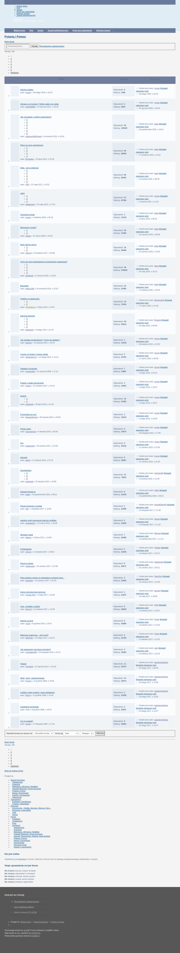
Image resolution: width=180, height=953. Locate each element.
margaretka (30, 371)
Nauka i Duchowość (20, 793)
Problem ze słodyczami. (30, 299)
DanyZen (29, 581)
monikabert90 (31, 652)
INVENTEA (35, 933)
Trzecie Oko (30, 595)
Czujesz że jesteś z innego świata (34, 354)
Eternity (28, 343)
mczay (28, 92)
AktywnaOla (159, 300)
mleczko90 (158, 473)
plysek (28, 724)
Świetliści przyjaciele (28, 369)
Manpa (28, 537)
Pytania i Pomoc (15, 36)
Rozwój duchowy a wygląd (31, 506)
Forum (13, 817)
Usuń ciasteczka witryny (24, 907)
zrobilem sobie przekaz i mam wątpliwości (37, 692)
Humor (15, 815)
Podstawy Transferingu (21, 802)
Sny (21, 443)
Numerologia (19, 843)
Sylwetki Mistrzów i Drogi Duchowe (26, 789)
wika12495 (29, 289)
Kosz (14, 823)
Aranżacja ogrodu (27, 215)
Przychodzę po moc (28, 414)
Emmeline (29, 159)
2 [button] (11, 59)
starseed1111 (31, 357)
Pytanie (23, 664)
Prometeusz (30, 307)
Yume (27, 624)
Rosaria (157, 320)
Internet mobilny (26, 90)
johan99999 (30, 107)
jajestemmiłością (161, 662)
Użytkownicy (17, 821)
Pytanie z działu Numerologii (32, 383)
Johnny (28, 552)
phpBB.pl (36, 936)
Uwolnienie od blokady (29, 707)
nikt (26, 509)
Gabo (27, 494)
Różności (14, 806)
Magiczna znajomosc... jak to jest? (34, 635)
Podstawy (16, 819)
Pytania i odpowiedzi (20, 804)
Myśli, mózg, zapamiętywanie (32, 678)
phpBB (26, 930)
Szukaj (34, 46)
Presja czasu (25, 429)
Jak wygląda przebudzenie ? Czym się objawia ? (40, 340)
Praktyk (157, 548)
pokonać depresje (27, 316)
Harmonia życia (20, 845)
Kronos (28, 681)
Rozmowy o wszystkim (21, 810)
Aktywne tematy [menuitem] (22, 13)
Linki (14, 812)
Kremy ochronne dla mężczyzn (33, 592)
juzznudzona (30, 432)
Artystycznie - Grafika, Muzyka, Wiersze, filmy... (31, 808)
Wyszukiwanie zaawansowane (51, 46)
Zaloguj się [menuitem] (18, 19)
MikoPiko (29, 638)
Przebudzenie (25, 549)
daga (156, 124)
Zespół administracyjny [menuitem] (25, 15)
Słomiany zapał (26, 535)
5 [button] (11, 67)
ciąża (22, 193)
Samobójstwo (25, 470)
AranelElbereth (160, 505)
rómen (28, 386)
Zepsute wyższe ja (28, 492)
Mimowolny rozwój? (28, 228)
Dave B (28, 253)
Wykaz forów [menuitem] (20, 6)
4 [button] (11, 64)
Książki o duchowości (21, 795)
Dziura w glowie (26, 563)
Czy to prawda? (26, 721)
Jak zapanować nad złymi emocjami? (35, 649)
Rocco (28, 695)
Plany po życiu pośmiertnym (31, 145)
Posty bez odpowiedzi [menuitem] (24, 12)
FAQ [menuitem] (17, 8)
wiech (27, 460)
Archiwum (16, 825)
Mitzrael (157, 533)
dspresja (23, 457)
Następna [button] (15, 73)
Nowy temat (9, 42)
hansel (157, 519)
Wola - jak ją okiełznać (29, 168)
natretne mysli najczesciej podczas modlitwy (38, 520)
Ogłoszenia (16, 797)
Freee (156, 619)
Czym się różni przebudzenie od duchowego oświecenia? (43, 262)
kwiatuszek (30, 204)
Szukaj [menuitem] (18, 10)
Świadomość (17, 782)
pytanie (23, 396)
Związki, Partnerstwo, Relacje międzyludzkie (32, 836)
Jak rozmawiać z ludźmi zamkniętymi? (36, 117)
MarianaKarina (31, 417)
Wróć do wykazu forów (13, 771)
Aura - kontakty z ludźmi (30, 606)
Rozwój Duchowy (18, 780)
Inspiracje (16, 784)
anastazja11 (30, 523)
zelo (156, 648)
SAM (156, 605)
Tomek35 (29, 667)
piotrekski (29, 276)
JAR (27, 185)
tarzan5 (157, 591)
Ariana (28, 236)
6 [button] (11, 70)
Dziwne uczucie (26, 621)
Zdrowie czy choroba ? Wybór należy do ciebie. (39, 104)
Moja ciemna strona (28, 245)
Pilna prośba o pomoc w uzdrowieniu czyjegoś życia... (42, 578)
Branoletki (24, 286)
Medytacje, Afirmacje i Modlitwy (25, 787)
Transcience (16, 799)
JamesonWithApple (33, 136)
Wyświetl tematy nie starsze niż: (29, 733)
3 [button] (11, 62)
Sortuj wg (66, 733)
